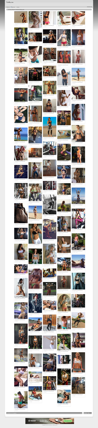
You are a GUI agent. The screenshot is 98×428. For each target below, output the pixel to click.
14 (88, 413)
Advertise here (89, 6)
